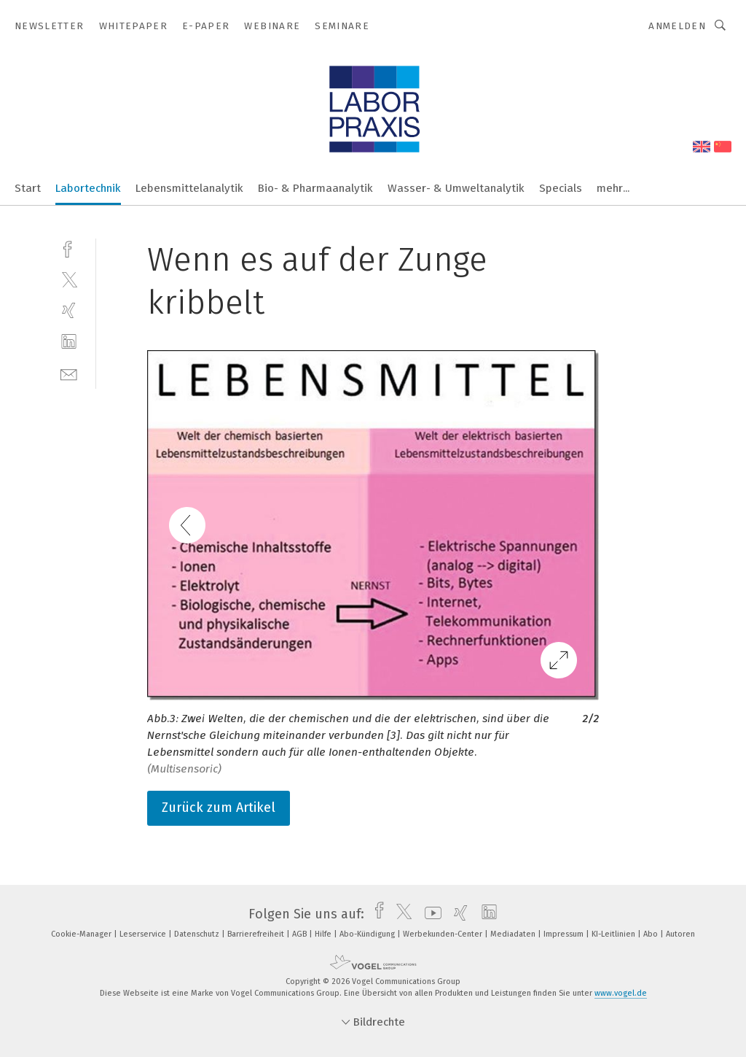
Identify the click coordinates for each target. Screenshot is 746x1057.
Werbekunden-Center (443, 934)
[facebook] (69, 248)
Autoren (680, 934)
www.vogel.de (620, 993)
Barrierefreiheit (256, 934)
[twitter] (69, 279)
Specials (560, 188)
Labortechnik (88, 188)
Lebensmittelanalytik (189, 188)
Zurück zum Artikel (218, 807)
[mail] (69, 373)
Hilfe (324, 934)
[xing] (69, 310)
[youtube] (429, 914)
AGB (300, 934)
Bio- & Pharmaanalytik (315, 188)
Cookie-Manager (82, 934)
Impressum (564, 934)
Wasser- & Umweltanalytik (456, 188)
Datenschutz (197, 934)
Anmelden (677, 26)
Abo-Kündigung (368, 934)
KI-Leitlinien (614, 934)
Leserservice (143, 934)
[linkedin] (69, 342)
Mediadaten (514, 934)
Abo (651, 934)
